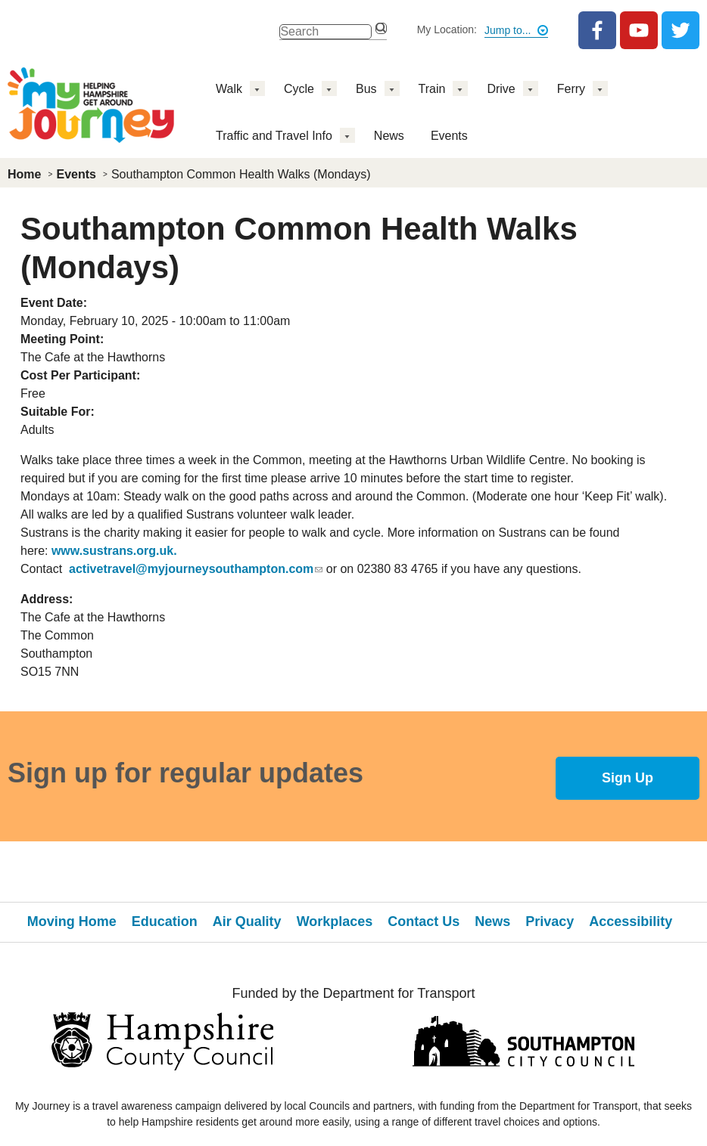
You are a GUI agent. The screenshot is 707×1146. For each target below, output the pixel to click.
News (389, 135)
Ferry (571, 88)
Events (449, 135)
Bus (366, 88)
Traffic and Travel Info (274, 135)
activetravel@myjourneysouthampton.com (195, 568)
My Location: (447, 29)
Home (24, 174)
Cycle (299, 88)
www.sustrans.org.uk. (114, 550)
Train (432, 88)
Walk (229, 88)
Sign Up (627, 777)
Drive (501, 88)
